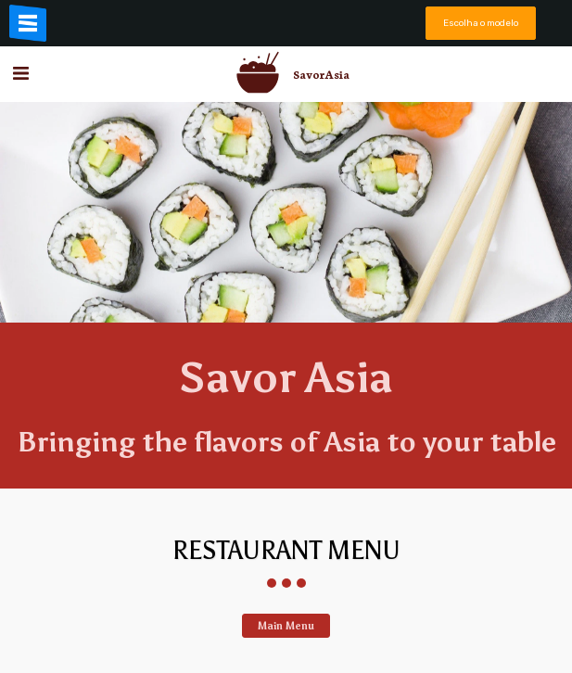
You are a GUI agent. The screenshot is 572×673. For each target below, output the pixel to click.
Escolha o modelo (480, 23)
